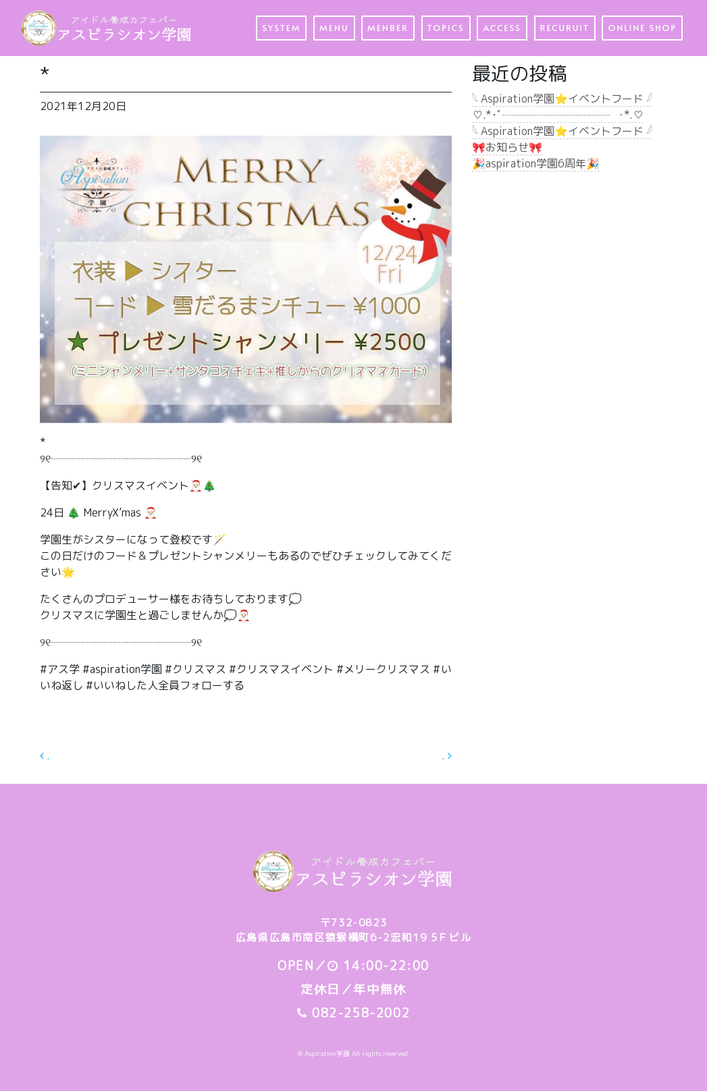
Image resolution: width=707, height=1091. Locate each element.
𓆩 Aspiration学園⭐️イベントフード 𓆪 (562, 98)
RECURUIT (565, 28)
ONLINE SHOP (642, 28)
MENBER (388, 28)
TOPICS (446, 28)
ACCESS (502, 28)
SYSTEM (281, 28)
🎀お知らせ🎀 (507, 147)
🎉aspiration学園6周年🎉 (536, 163)
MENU (333, 28)
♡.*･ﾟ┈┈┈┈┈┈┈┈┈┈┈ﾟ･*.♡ (558, 114)
